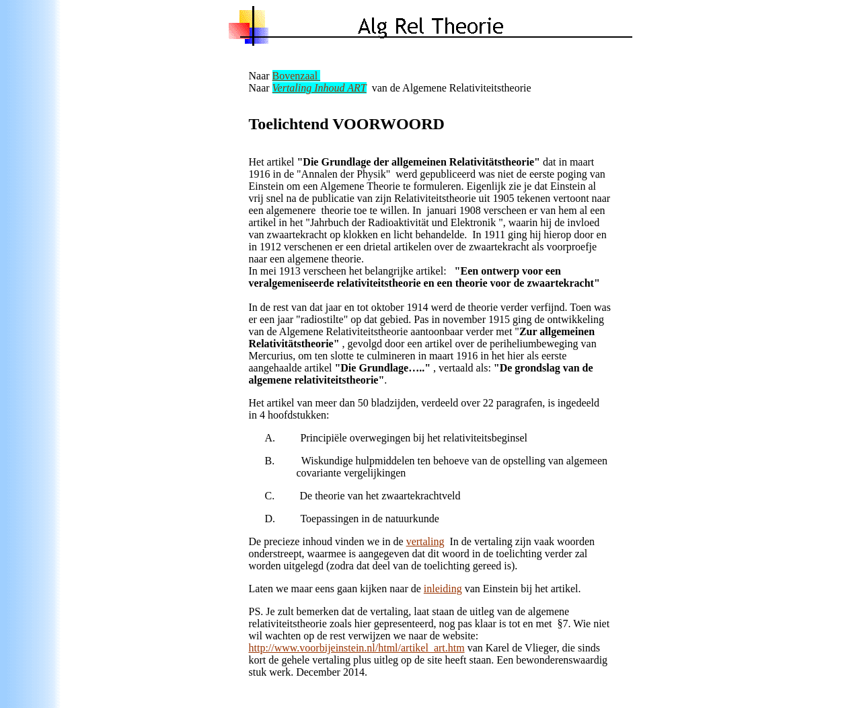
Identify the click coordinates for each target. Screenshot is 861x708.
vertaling (425, 541)
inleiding (443, 588)
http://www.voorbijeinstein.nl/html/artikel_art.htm (357, 647)
